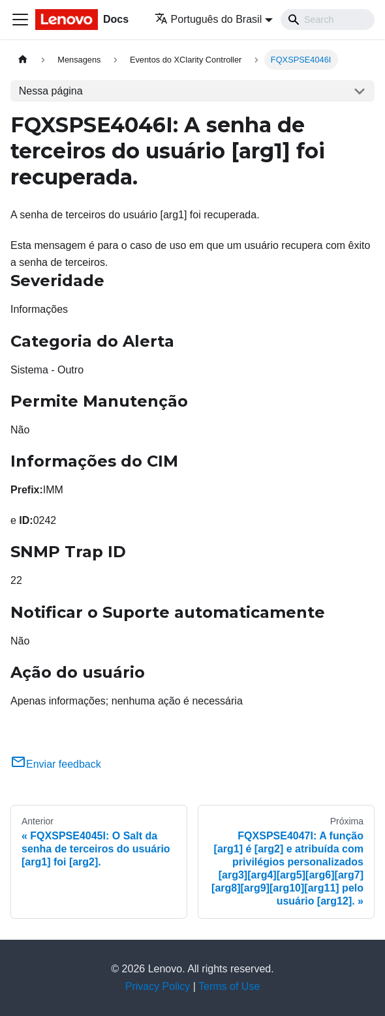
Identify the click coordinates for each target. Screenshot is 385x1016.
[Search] (328, 19)
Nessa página (51, 90)
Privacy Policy (158, 986)
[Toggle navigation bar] (20, 19)
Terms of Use (229, 986)
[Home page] (22, 60)
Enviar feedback (55, 764)
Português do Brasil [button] (208, 19)
